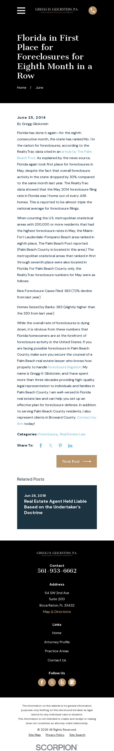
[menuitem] (35, 735)
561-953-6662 (57, 570)
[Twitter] (52, 682)
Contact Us (57, 660)
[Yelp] (62, 682)
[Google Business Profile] (72, 682)
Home (57, 633)
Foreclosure (48, 434)
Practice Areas (57, 651)
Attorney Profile (57, 642)
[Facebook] (42, 682)
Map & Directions (57, 611)
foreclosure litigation (64, 367)
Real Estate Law (72, 434)
